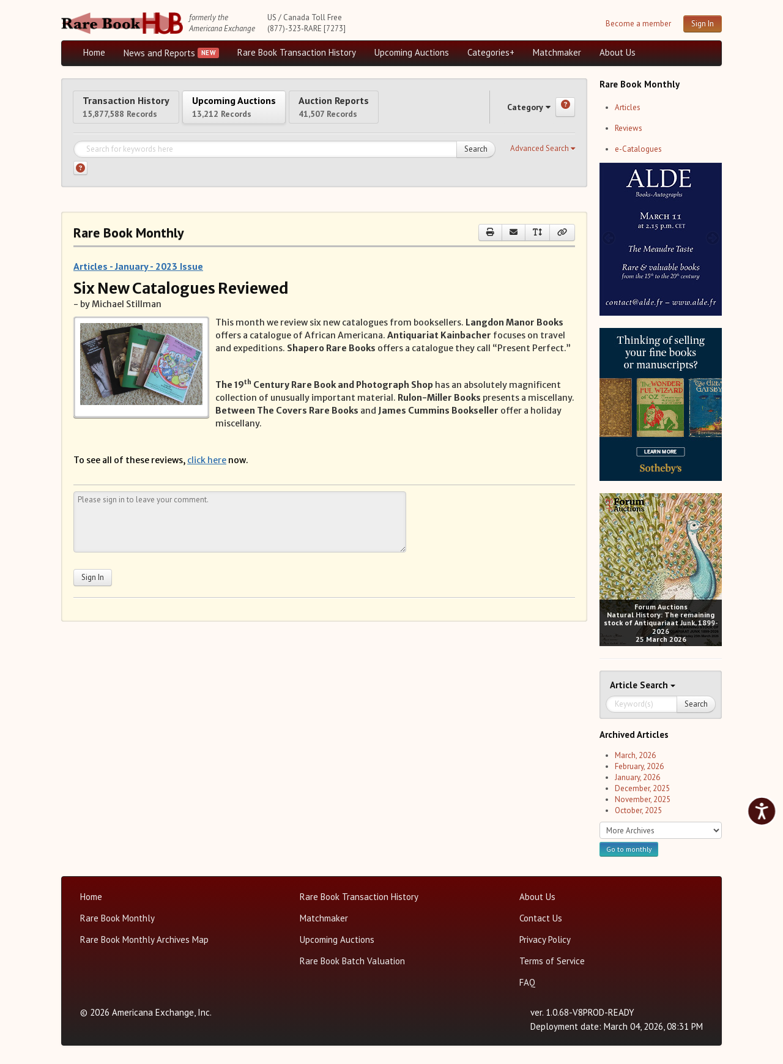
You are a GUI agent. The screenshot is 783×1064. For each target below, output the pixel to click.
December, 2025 (642, 788)
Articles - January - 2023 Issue (138, 277)
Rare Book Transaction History (296, 52)
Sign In (702, 23)
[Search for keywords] (284, 160)
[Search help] (80, 179)
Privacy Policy (545, 939)
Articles (627, 107)
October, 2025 (638, 810)
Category (517, 112)
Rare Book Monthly (117, 918)
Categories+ (490, 52)
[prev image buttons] (608, 238)
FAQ (527, 982)
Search (476, 160)
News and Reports (159, 53)
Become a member (638, 23)
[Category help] (565, 112)
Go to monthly (628, 849)
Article (625, 685)
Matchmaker (557, 52)
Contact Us (540, 918)
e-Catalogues (638, 149)
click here (206, 471)
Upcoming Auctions (411, 52)
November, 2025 (642, 799)
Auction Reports (402, 112)
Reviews (628, 128)
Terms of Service (552, 961)
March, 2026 (635, 755)
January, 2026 (637, 777)
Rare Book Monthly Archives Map (144, 939)
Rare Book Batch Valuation (352, 961)
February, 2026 (639, 766)
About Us (617, 52)
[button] (542, 159)
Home (94, 52)
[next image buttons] (713, 238)
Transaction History (139, 112)
